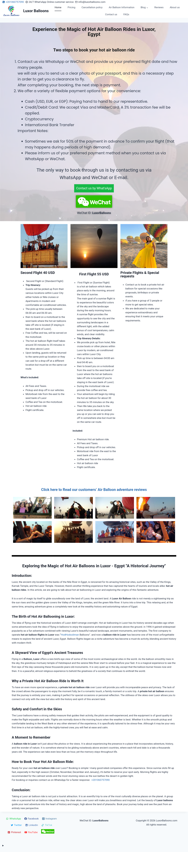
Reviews (158, 7)
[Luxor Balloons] (25, 11)
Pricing (71, 7)
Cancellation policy (92, 7)
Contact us (111, 14)
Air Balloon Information (121, 7)
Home (58, 7)
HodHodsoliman (70, 634)
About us (175, 7)
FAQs (126, 14)
